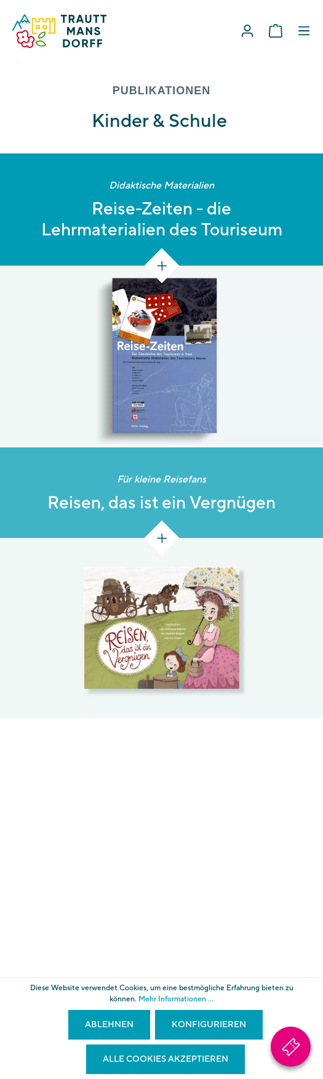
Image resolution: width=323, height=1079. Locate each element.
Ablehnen (109, 1024)
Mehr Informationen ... (175, 999)
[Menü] (304, 31)
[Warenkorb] (275, 31)
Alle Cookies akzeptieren (165, 1059)
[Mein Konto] (247, 31)
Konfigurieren (209, 1024)
